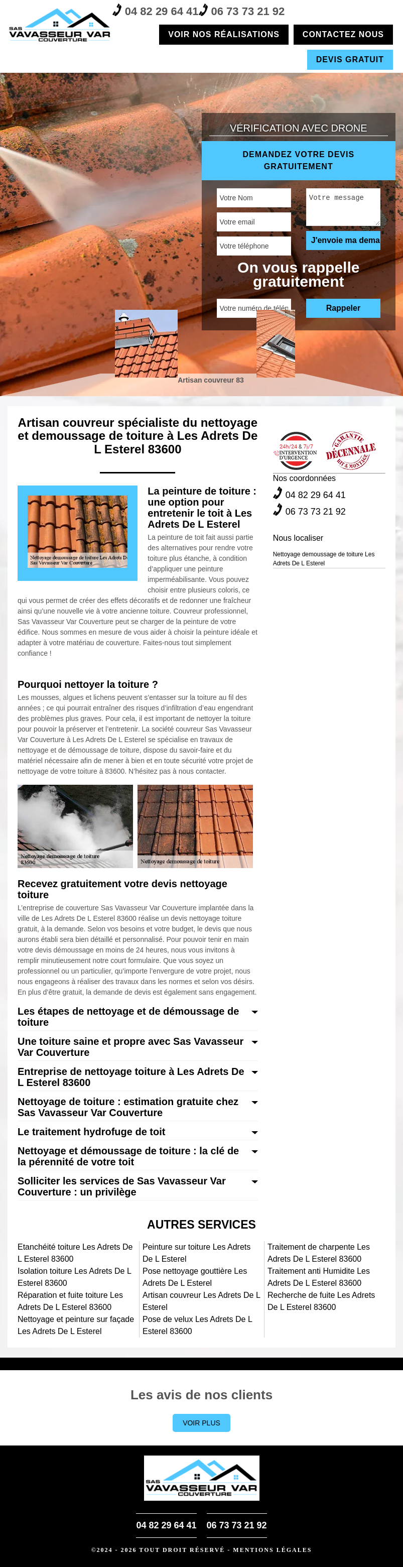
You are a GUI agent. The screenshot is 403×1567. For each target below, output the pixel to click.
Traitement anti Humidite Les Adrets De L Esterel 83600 (318, 1277)
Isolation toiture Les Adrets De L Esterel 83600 (74, 1277)
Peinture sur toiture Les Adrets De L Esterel (196, 1253)
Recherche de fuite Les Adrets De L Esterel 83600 (321, 1301)
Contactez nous (343, 34)
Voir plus (201, 1423)
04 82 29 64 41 (155, 11)
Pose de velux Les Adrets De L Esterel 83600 (197, 1325)
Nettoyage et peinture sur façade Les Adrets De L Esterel (76, 1325)
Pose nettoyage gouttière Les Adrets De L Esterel (195, 1277)
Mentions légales (272, 1549)
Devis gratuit (350, 59)
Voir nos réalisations (224, 34)
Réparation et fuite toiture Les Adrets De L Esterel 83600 (70, 1301)
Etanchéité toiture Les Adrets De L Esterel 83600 (75, 1253)
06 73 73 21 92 (242, 11)
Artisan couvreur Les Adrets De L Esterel (201, 1301)
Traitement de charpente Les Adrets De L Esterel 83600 (318, 1253)
